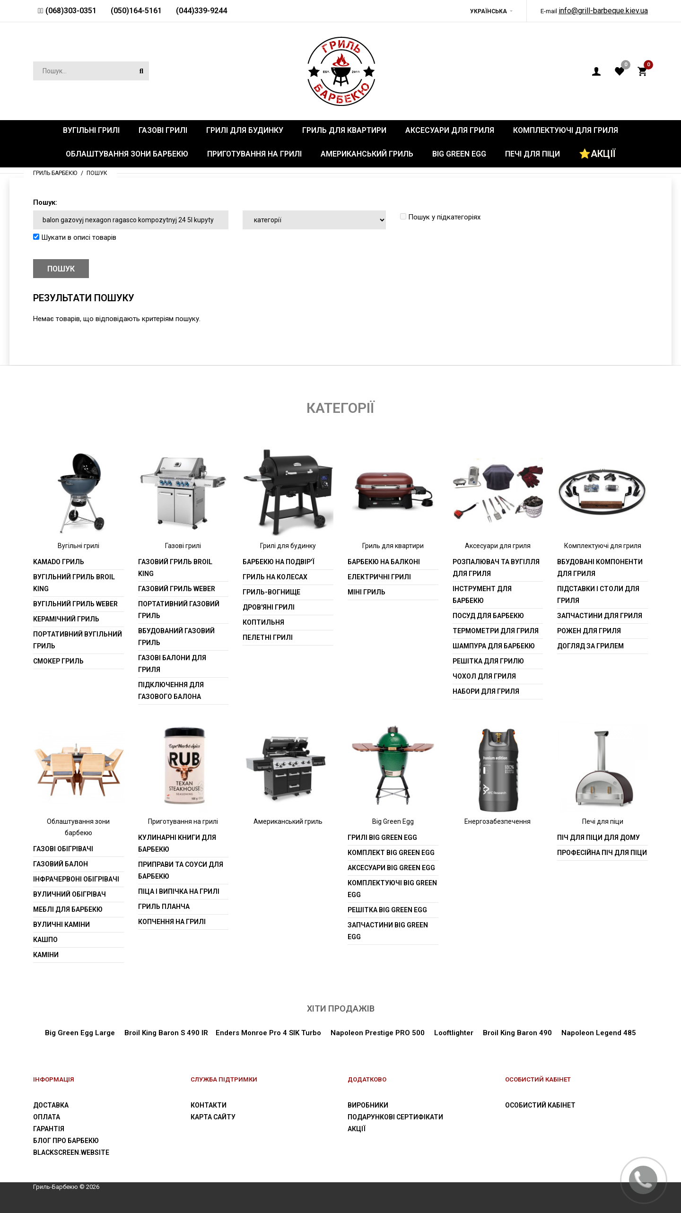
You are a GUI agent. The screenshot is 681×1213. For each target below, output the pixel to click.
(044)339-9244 (201, 10)
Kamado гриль (58, 562)
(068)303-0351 (70, 10)
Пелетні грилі (268, 637)
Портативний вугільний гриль (77, 640)
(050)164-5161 (136, 10)
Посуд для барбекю (488, 616)
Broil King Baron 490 (517, 1033)
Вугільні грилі (78, 546)
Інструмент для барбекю (482, 594)
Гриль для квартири (393, 546)
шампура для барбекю (494, 646)
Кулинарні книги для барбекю (177, 843)
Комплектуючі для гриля (602, 546)
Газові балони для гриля (172, 663)
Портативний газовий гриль (178, 610)
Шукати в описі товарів (74, 237)
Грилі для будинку (288, 546)
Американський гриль (288, 821)
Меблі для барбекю (68, 909)
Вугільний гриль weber (75, 604)
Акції (357, 1129)
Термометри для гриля (496, 631)
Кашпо (45, 939)
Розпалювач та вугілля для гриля (496, 567)
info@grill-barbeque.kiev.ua (603, 10)
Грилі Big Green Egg (382, 837)
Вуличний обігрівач (69, 894)
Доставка (51, 1105)
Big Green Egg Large (80, 1033)
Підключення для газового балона (171, 690)
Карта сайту (213, 1117)
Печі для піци (602, 821)
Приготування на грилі (183, 821)
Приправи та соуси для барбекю (180, 870)
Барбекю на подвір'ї (278, 562)
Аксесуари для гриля (498, 546)
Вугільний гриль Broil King (74, 583)
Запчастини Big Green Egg (388, 931)
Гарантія (48, 1129)
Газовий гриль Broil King (175, 567)
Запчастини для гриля (599, 616)
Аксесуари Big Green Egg (391, 868)
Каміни (46, 955)
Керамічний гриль (66, 619)
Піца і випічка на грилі (178, 891)
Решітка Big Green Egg (387, 910)
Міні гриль (366, 592)
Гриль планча (164, 906)
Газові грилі (183, 546)
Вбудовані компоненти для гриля (600, 567)
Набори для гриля (486, 691)
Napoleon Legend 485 (598, 1033)
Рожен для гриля (589, 631)
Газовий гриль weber (176, 589)
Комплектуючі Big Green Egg (392, 889)
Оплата (46, 1117)
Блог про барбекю (66, 1140)
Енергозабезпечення (497, 821)
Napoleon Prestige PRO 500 (377, 1033)
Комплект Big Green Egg (391, 852)
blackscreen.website (71, 1152)
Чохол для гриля (484, 676)
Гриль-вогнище (271, 592)
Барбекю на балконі (384, 562)
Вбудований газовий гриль (176, 636)
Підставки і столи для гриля (598, 594)
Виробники (368, 1105)
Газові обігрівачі (63, 849)
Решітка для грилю (488, 661)
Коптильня (263, 622)
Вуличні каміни (61, 924)
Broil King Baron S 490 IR (166, 1033)
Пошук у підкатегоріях (440, 217)
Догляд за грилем (590, 646)
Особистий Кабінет (540, 1105)
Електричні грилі (379, 577)
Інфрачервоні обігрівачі (76, 879)
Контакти (209, 1105)
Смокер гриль (58, 661)
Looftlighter (453, 1033)
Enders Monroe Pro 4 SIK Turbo (268, 1033)
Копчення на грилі (172, 921)
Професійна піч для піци (602, 852)
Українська (488, 11)
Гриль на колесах (275, 577)
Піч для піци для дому (598, 837)
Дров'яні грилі (269, 607)
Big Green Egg (393, 821)
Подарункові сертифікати (395, 1117)
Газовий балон (60, 864)
